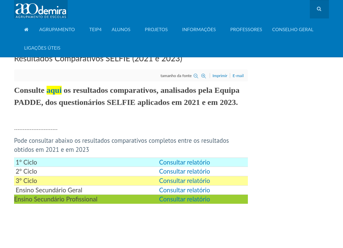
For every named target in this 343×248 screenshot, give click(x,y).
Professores (246, 29)
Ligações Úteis (42, 48)
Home (26, 32)
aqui (54, 90)
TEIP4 (95, 29)
